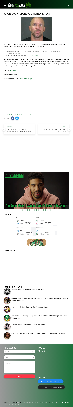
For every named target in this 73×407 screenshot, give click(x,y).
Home (18, 402)
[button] (12, 118)
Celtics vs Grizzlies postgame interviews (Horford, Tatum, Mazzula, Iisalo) (38, 333)
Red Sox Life (45, 402)
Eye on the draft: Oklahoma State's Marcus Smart (30, 307)
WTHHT (23, 402)
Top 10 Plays (35, 402)
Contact (28, 402)
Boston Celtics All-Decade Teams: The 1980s (28, 289)
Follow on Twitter (52, 381)
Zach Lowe (12, 70)
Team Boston (15, 404)
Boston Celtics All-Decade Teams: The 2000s (28, 325)
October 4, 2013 (33, 55)
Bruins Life (7, 404)
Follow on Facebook (52, 387)
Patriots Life (54, 402)
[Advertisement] (36, 97)
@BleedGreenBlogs (25, 79)
